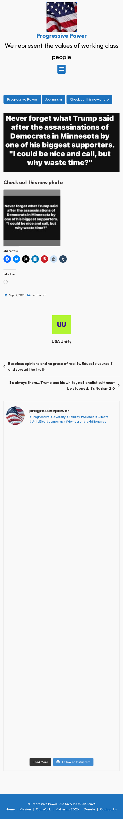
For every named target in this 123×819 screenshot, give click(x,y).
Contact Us (108, 809)
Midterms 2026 (67, 809)
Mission (25, 809)
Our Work (43, 809)
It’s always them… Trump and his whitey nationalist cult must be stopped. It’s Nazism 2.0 (62, 385)
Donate (89, 809)
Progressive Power (61, 35)
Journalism (53, 99)
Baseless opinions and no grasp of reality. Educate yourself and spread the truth (60, 366)
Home (10, 809)
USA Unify (62, 341)
